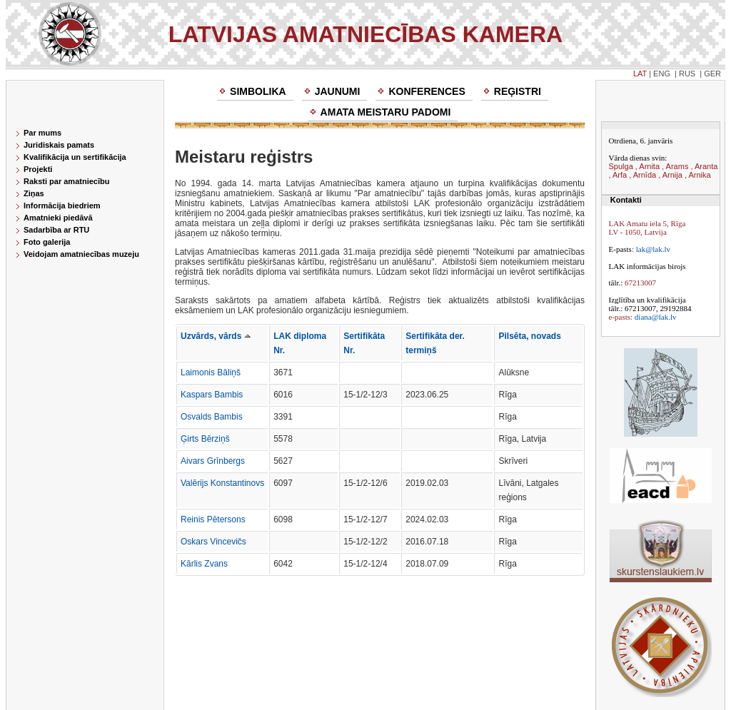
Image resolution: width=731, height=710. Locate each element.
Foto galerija (47, 242)
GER (712, 73)
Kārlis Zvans (204, 564)
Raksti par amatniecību (66, 181)
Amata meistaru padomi (386, 112)
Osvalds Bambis (212, 417)
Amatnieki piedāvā (58, 217)
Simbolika (258, 91)
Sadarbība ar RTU (56, 229)
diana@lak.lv (656, 317)
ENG (661, 73)
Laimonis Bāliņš (211, 372)
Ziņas (34, 193)
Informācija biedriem (62, 205)
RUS (687, 73)
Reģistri (517, 91)
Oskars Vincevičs (213, 542)
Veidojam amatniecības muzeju (81, 254)
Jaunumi (338, 91)
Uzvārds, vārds (216, 336)
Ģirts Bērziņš (205, 439)
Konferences (426, 91)
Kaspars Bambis (212, 395)
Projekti (38, 169)
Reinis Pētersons (213, 519)
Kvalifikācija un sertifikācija (75, 157)
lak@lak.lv (653, 249)
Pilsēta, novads (529, 336)
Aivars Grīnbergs (213, 461)
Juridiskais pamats (59, 145)
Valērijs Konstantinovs (222, 483)
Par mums (42, 132)
